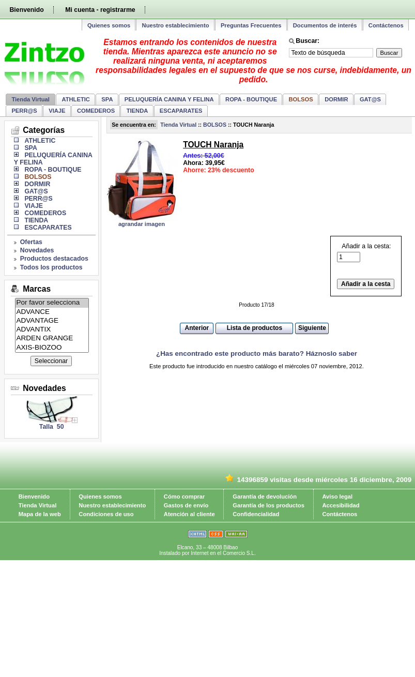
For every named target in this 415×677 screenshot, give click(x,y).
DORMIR (336, 99)
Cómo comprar (184, 496)
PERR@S (24, 111)
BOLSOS (214, 125)
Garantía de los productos (268, 505)
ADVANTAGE (52, 321)
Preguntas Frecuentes (251, 25)
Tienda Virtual (30, 99)
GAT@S (370, 99)
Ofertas (31, 242)
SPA (107, 99)
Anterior (197, 328)
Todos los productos (51, 267)
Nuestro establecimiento (175, 25)
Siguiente (312, 328)
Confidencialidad (256, 514)
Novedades (37, 250)
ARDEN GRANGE (52, 338)
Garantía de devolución (265, 496)
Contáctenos (386, 25)
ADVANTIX (52, 329)
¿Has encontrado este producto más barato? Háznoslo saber (256, 353)
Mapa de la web (40, 514)
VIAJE (57, 111)
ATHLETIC (75, 99)
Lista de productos (254, 328)
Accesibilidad (340, 505)
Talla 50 (51, 426)
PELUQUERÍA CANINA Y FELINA (169, 99)
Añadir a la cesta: (364, 253)
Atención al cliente (189, 514)
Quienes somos (108, 25)
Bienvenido (26, 9)
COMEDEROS (96, 111)
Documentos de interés (325, 25)
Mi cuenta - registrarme (100, 9)
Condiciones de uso (106, 514)
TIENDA (137, 111)
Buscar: (307, 40)
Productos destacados (54, 258)
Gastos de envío (186, 505)
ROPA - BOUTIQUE (251, 99)
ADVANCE (52, 312)
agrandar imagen (141, 224)
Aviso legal (337, 496)
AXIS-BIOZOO (52, 347)
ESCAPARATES (181, 111)
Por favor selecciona (52, 302)
